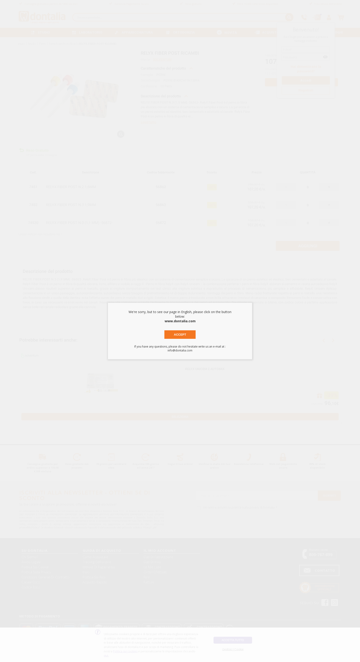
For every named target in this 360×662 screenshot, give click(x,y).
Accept (180, 334)
